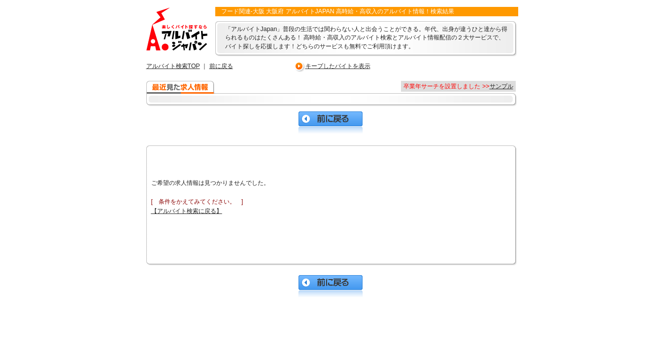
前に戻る (221, 66)
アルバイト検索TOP (173, 66)
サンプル (501, 86)
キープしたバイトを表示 (337, 66)
